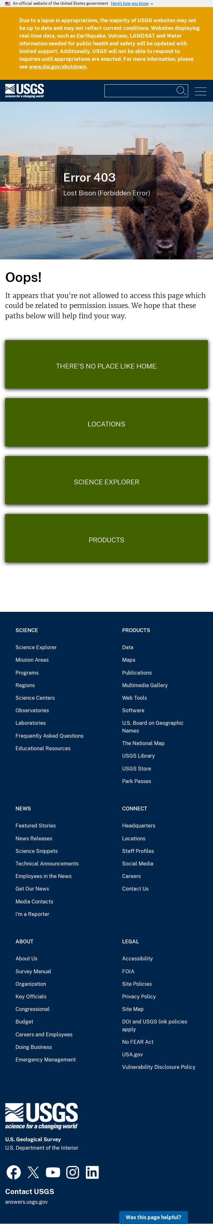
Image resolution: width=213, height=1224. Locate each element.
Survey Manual (33, 971)
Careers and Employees (44, 1035)
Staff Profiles (138, 851)
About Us (26, 959)
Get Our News (32, 889)
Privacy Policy (139, 997)
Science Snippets (36, 851)
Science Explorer (36, 647)
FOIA (128, 971)
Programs (27, 673)
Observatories (32, 710)
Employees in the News (43, 876)
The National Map (143, 743)
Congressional (32, 1009)
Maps (128, 660)
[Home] (24, 96)
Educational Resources (43, 748)
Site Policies (137, 984)
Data (127, 647)
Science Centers (35, 698)
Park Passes (136, 781)
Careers (131, 876)
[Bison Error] (106, 180)
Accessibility (137, 959)
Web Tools (134, 698)
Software (133, 710)
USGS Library (138, 756)
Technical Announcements (47, 864)
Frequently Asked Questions (49, 736)
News (23, 809)
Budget (24, 1022)
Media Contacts (34, 902)
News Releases (33, 839)
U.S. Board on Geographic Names (153, 727)
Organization (30, 984)
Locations (133, 839)
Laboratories (30, 723)
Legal (130, 942)
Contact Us (135, 889)
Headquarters (138, 826)
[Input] (146, 90)
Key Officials (30, 997)
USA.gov (132, 1054)
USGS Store (136, 769)
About (24, 942)
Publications (137, 673)
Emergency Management (45, 1060)
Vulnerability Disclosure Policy (159, 1067)
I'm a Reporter (32, 914)
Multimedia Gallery (145, 685)
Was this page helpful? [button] (153, 1217)
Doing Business (33, 1047)
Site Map (133, 1009)
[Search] (181, 90)
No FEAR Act (137, 1042)
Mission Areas (32, 660)
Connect (134, 809)
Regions (25, 685)
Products (136, 630)
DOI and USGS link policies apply (154, 1025)
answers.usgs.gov (26, 1202)
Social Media (137, 864)
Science (26, 630)
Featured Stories (35, 826)
